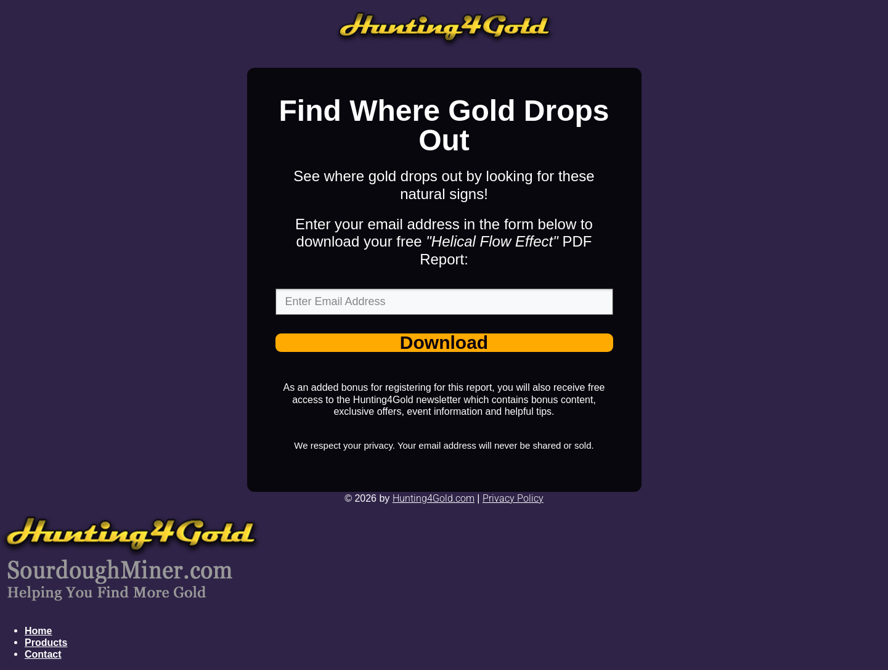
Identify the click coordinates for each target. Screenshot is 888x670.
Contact (43, 654)
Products (46, 642)
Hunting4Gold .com (434, 498)
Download (444, 343)
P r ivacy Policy (513, 498)
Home (38, 631)
